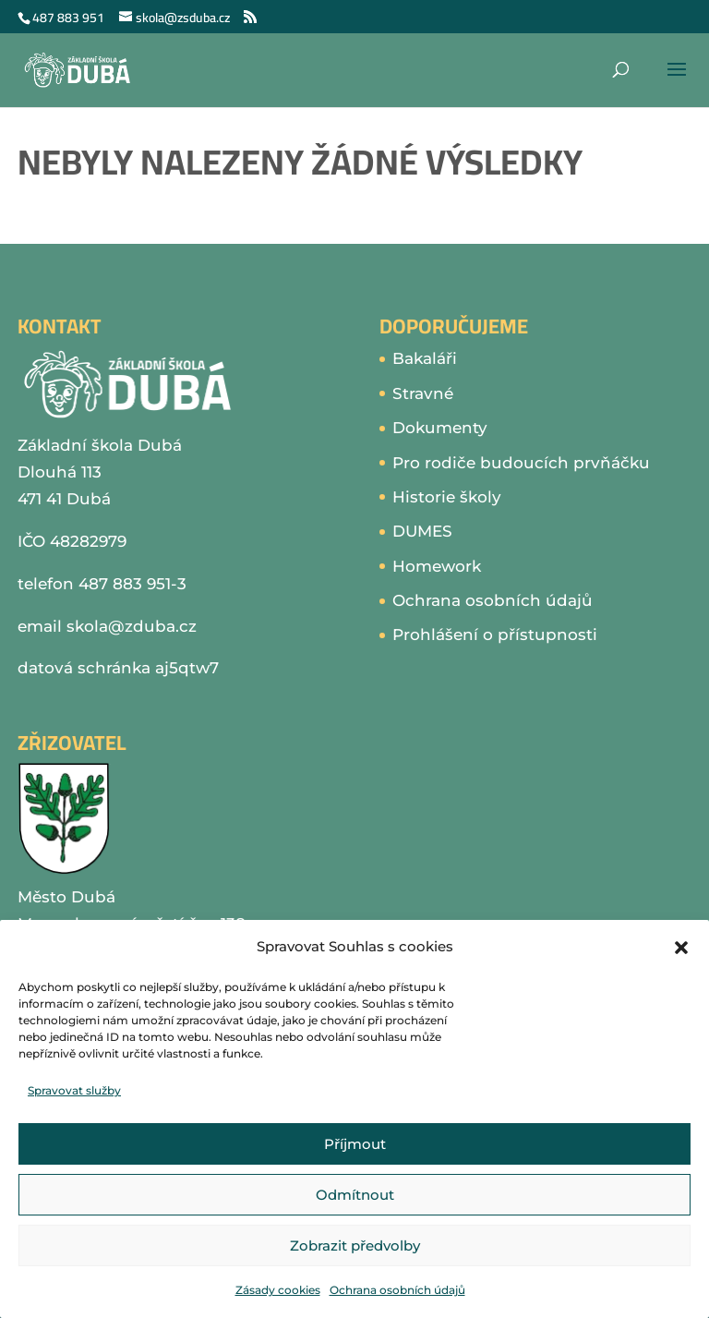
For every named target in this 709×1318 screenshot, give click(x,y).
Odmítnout (355, 1194)
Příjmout (355, 1144)
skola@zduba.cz (131, 626)
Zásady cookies (277, 1290)
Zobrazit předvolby (355, 1245)
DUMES (422, 531)
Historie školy (446, 497)
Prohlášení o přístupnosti (494, 634)
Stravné (422, 393)
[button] (681, 947)
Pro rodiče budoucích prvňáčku (521, 462)
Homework (436, 566)
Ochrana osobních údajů (397, 1290)
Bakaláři (424, 358)
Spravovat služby (74, 1090)
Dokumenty (439, 427)
